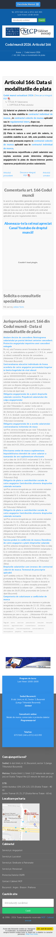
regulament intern (17, 625)
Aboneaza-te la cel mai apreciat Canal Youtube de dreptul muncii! (28, 227)
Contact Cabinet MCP (12, 881)
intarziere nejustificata (23, 628)
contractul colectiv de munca (28, 118)
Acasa (18, 52)
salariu (13, 622)
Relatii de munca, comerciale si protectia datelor (28, 717)
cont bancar (41, 625)
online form (18, 307)
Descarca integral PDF (28, 174)
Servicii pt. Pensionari (12, 868)
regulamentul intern (20, 122)
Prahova (32, 887)
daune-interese (28, 631)
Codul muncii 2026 (32, 52)
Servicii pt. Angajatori (12, 850)
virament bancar (30, 625)
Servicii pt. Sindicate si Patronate (17, 862)
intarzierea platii (8, 628)
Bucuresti (7, 887)
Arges (15, 887)
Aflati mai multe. (32, 934)
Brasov (23, 887)
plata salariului (30, 622)
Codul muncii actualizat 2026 (18, 95)
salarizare (20, 622)
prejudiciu (18, 631)
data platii (40, 622)
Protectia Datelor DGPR (13, 875)
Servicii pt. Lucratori (11, 856)
